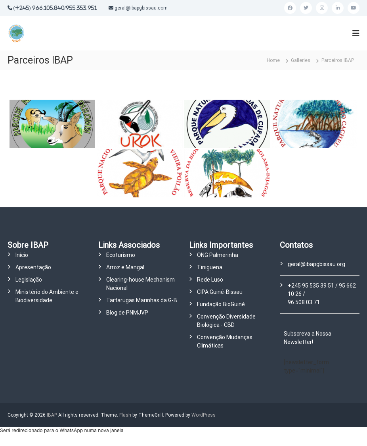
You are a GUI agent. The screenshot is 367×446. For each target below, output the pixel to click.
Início (21, 255)
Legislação (28, 279)
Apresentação (33, 267)
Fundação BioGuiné (221, 304)
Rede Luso (210, 279)
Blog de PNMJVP (127, 312)
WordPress (203, 415)
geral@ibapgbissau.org (316, 264)
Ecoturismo (120, 255)
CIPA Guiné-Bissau (220, 292)
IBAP (52, 415)
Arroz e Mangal (125, 267)
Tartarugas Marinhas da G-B (141, 300)
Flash (125, 415)
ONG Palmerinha (217, 255)
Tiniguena (209, 267)
